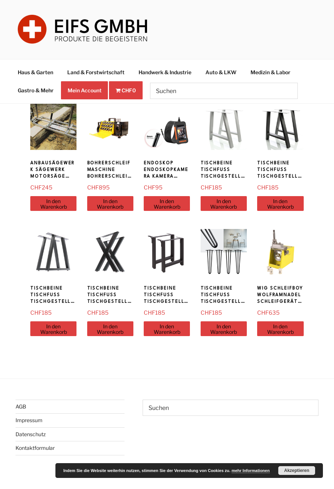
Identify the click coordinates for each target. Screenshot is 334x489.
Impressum (29, 420)
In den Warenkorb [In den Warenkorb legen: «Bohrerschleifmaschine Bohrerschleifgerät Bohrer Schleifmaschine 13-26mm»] (110, 204)
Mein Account (85, 90)
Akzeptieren (296, 470)
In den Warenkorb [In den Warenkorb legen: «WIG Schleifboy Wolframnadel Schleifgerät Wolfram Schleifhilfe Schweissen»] (280, 329)
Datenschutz (31, 434)
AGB (21, 406)
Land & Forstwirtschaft (96, 72)
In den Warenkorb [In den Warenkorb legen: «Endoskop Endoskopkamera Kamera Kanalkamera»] (167, 204)
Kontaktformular (35, 448)
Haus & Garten (35, 72)
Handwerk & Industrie (165, 72)
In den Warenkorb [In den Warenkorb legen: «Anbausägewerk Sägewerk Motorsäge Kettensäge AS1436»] (53, 204)
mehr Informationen (251, 470)
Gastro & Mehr (36, 90)
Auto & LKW (220, 72)
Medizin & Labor (270, 72)
